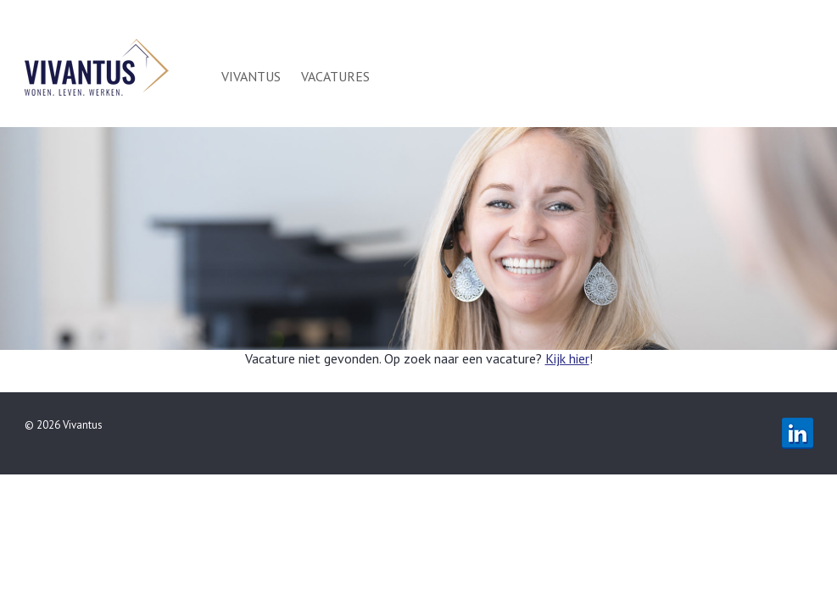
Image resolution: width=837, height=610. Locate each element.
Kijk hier (567, 358)
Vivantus (251, 76)
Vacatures (335, 76)
